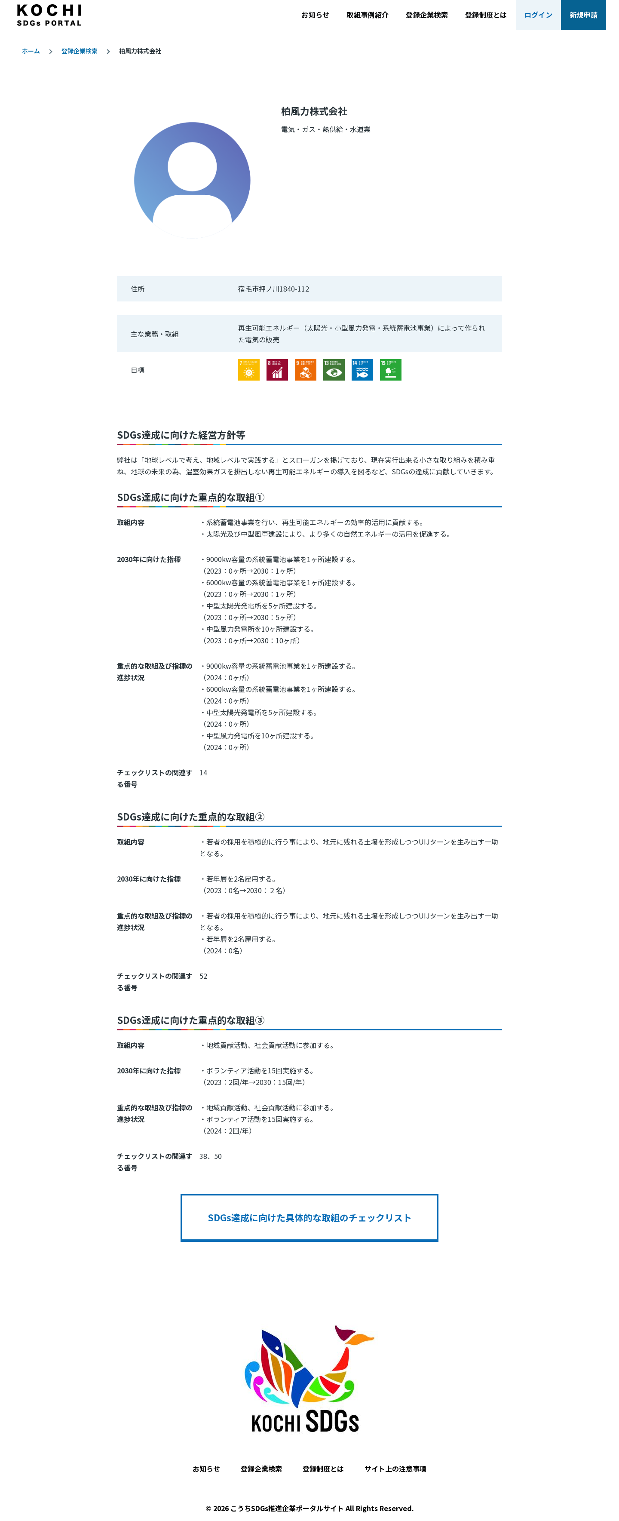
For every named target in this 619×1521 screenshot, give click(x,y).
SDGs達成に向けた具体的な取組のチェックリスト (310, 1217)
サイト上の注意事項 (395, 1468)
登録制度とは (323, 1468)
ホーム (31, 50)
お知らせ (206, 1468)
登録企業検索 (79, 50)
